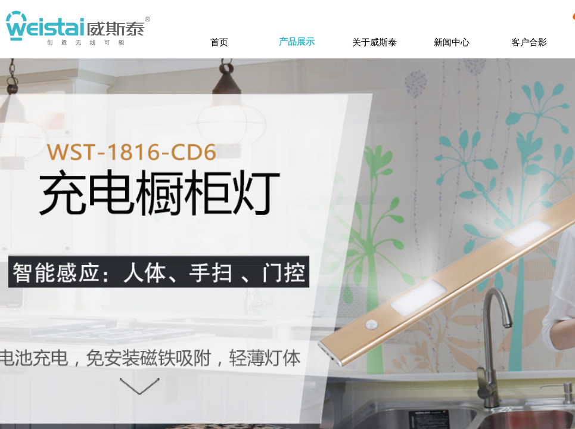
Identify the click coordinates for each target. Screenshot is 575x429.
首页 (219, 42)
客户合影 (529, 42)
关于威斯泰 (374, 42)
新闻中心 (452, 42)
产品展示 (297, 41)
